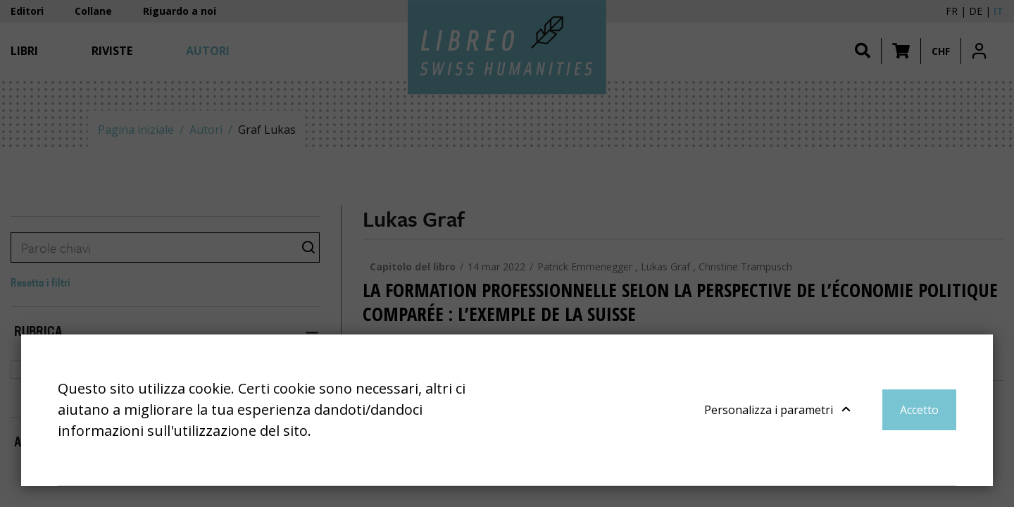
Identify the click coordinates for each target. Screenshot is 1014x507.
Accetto (919, 410)
